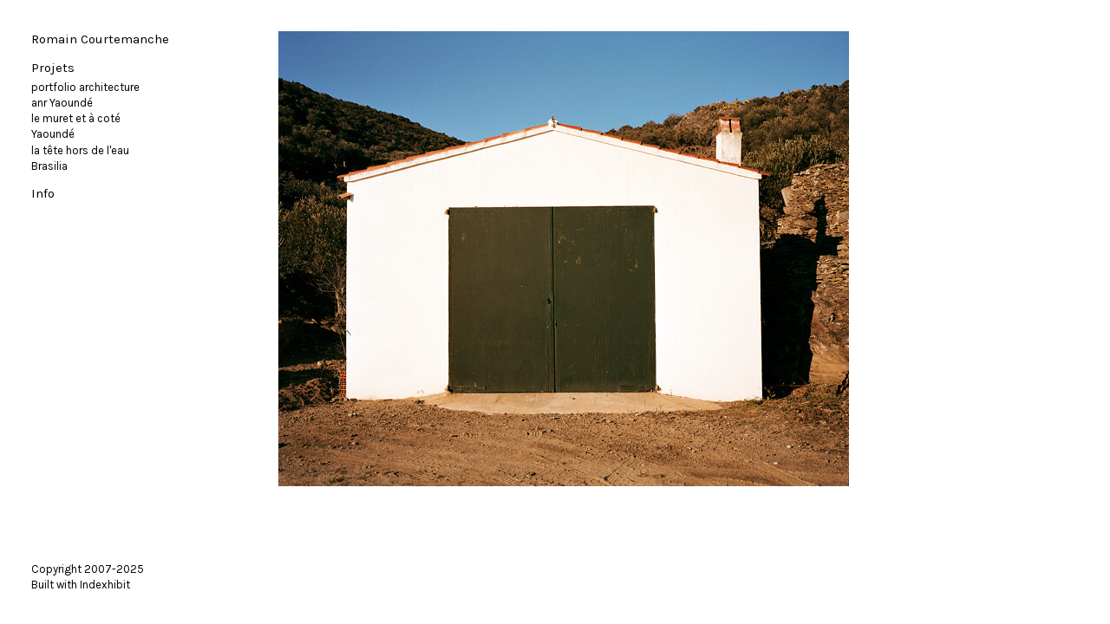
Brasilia (49, 165)
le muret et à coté (76, 118)
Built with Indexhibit (80, 584)
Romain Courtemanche (100, 39)
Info (43, 193)
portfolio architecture (85, 87)
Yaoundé (53, 133)
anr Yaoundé (62, 102)
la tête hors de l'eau (80, 150)
